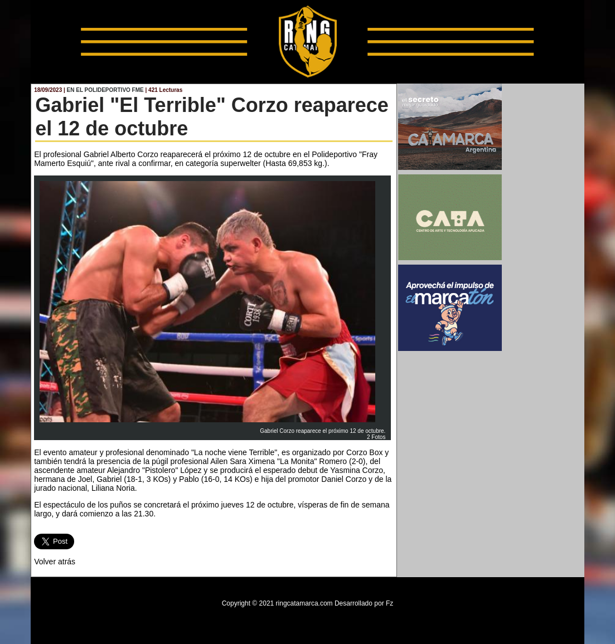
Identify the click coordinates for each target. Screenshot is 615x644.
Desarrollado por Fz (364, 603)
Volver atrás (54, 561)
